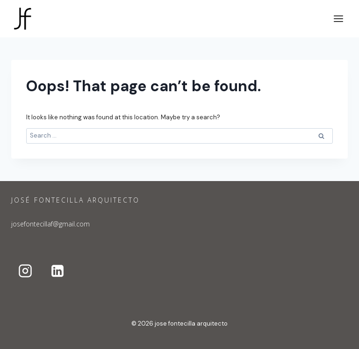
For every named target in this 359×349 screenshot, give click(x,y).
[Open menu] (338, 18)
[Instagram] (25, 271)
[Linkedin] (57, 271)
